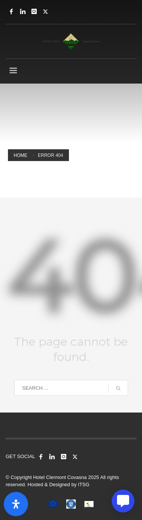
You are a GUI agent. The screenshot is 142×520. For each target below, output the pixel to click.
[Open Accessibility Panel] (16, 504)
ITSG (83, 484)
